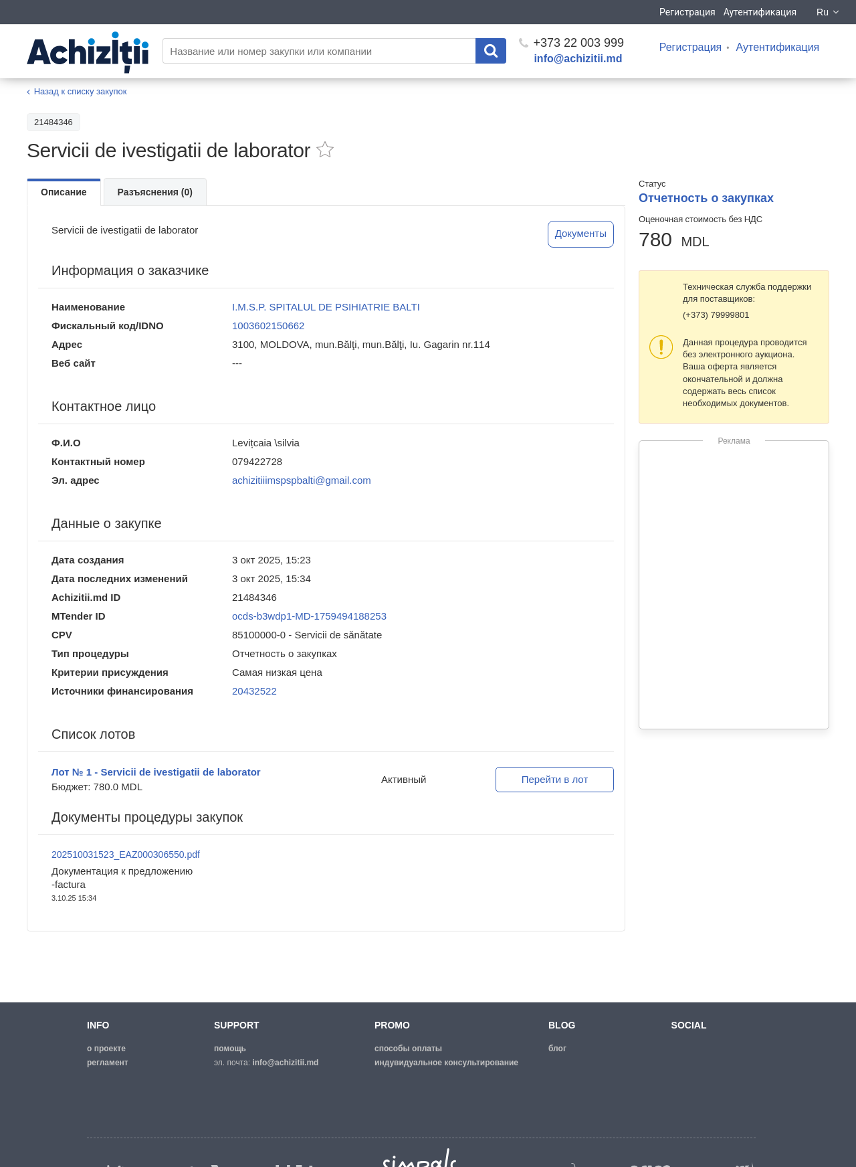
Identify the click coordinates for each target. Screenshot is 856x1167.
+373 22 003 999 (571, 43)
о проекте (106, 1048)
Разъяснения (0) (155, 192)
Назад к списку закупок (80, 91)
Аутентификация (760, 12)
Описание (64, 192)
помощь (230, 1048)
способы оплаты (408, 1048)
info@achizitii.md (578, 58)
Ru (829, 12)
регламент (107, 1062)
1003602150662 (268, 325)
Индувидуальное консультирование (446, 1062)
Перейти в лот (555, 779)
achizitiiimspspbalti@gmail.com (301, 480)
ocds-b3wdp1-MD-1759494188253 (309, 616)
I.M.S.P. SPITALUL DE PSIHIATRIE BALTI (326, 306)
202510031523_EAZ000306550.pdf (125, 854)
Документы (581, 233)
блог (557, 1048)
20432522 (254, 691)
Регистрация (687, 12)
